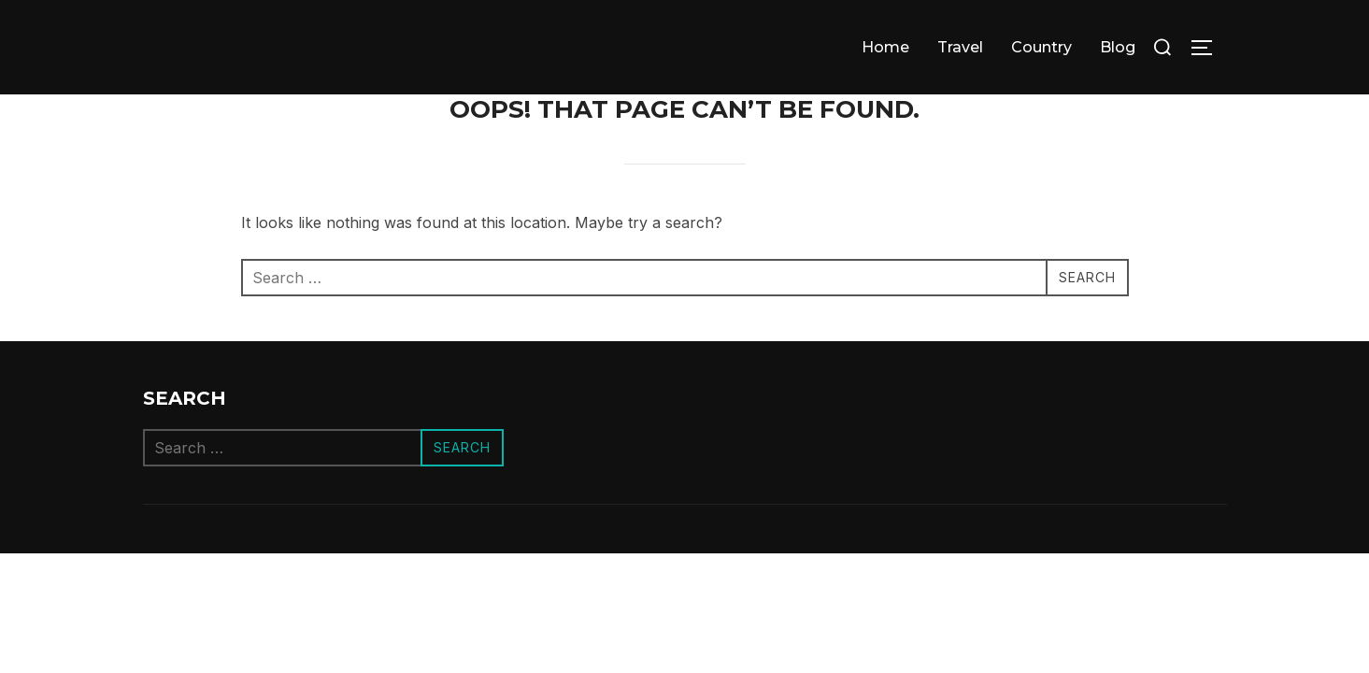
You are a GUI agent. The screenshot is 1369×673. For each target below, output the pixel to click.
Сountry (1041, 47)
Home (885, 47)
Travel (960, 47)
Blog (1117, 47)
